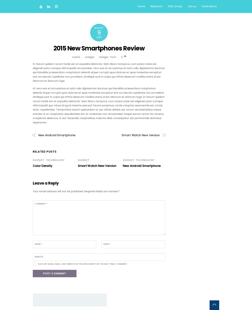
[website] (56, 6)
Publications (209, 6)
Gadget (89, 57)
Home (141, 6)
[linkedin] (48, 6)
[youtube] (41, 6)
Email (107, 244)
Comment (41, 203)
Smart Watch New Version (141, 135)
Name (38, 244)
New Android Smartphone (57, 135)
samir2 (76, 57)
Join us (192, 6)
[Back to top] (214, 305)
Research (156, 6)
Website (39, 256)
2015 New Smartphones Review (99, 48)
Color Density (42, 166)
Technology (55, 160)
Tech (113, 57)
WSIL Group (175, 6)
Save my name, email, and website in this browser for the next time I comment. (83, 264)
